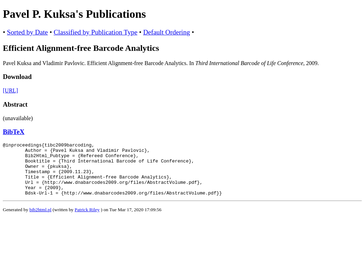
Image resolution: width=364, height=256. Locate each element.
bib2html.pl (41, 220)
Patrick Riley (87, 220)
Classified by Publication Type (95, 32)
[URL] (10, 90)
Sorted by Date (27, 32)
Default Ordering (166, 32)
